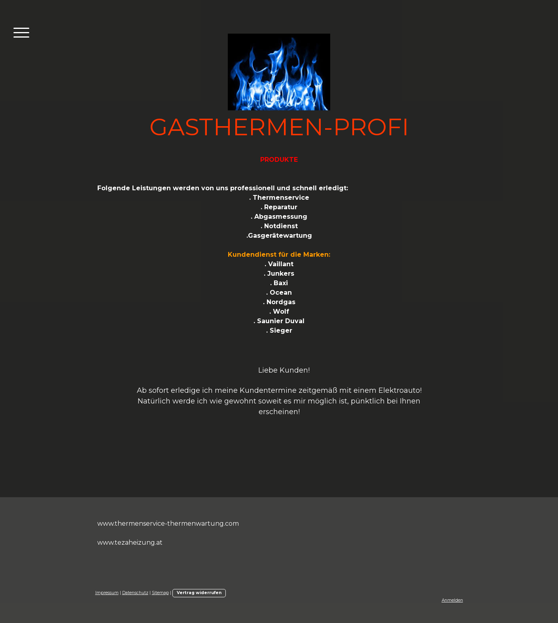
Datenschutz (135, 592)
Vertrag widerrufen (199, 592)
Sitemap (160, 592)
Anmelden (452, 600)
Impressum (107, 592)
